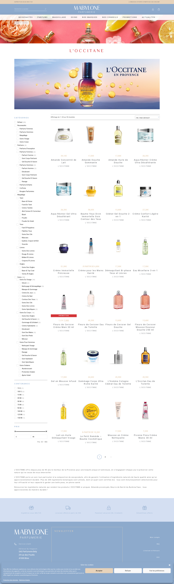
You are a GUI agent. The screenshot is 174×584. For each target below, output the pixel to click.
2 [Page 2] (105, 457)
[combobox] (147, 117)
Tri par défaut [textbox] (143, 118)
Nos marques (90, 17)
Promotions (130, 17)
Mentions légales (24, 580)
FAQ (158, 544)
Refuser (128, 571)
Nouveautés (26, 17)
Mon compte (155, 537)
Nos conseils (110, 17)
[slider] (15, 431)
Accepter (99, 571)
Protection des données (10, 580)
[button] (169, 565)
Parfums (43, 17)
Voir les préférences (156, 571)
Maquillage (59, 17)
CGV (158, 557)
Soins (74, 17)
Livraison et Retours (151, 550)
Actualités (148, 17)
